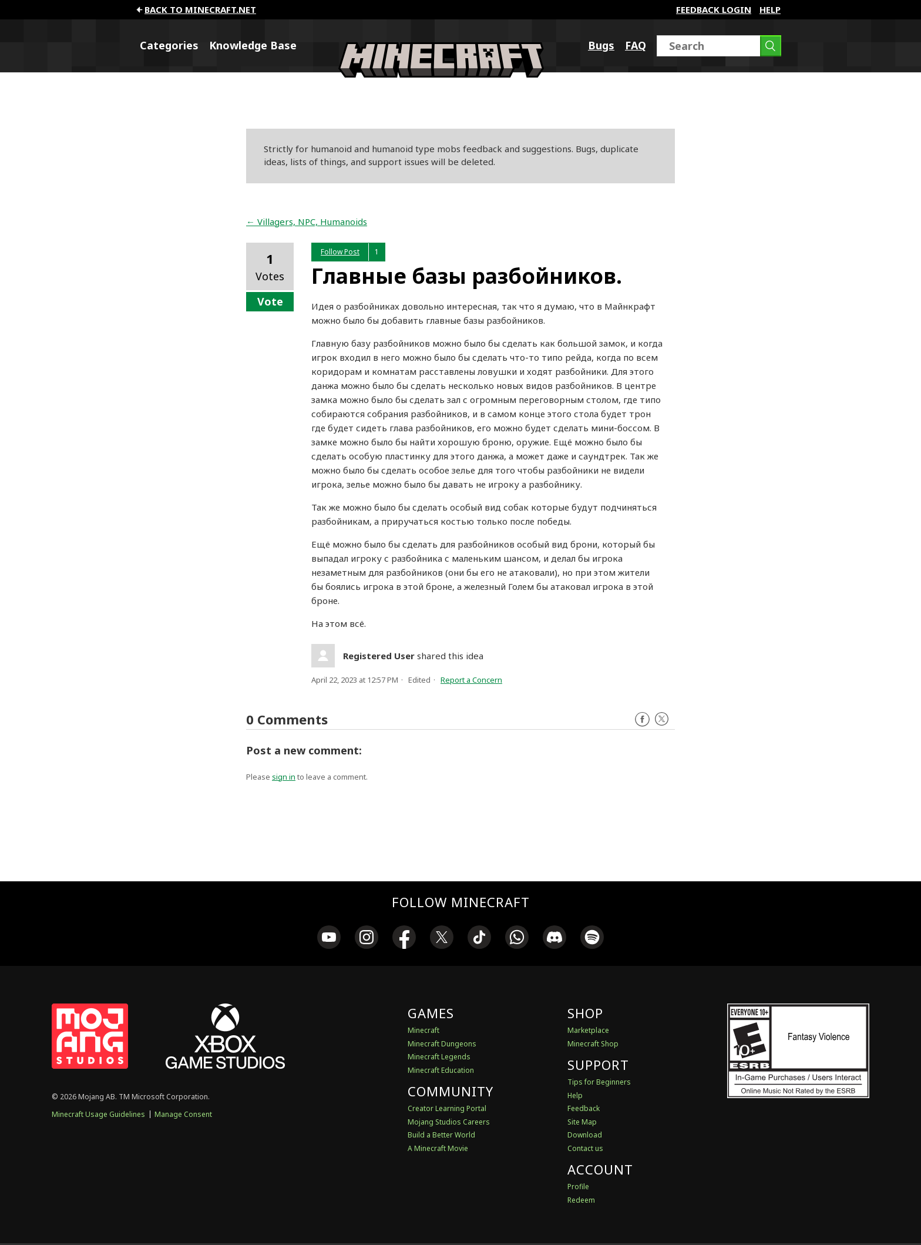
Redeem (581, 1200)
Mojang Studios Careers (449, 1122)
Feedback (583, 1108)
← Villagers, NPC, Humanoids (306, 221)
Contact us (585, 1148)
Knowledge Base (253, 45)
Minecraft (423, 1030)
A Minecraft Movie (438, 1148)
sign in (283, 776)
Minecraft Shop (593, 1044)
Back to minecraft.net (195, 9)
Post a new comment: (304, 750)
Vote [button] (270, 301)
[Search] (719, 45)
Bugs (601, 45)
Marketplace (588, 1030)
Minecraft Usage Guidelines (98, 1114)
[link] (329, 938)
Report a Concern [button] (471, 679)
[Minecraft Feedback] (441, 74)
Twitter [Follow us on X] (661, 719)
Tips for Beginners (599, 1082)
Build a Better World (441, 1135)
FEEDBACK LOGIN (713, 9)
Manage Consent (183, 1114)
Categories (169, 45)
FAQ (635, 45)
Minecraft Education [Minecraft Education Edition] (441, 1070)
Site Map (582, 1122)
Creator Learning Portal (447, 1108)
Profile (578, 1187)
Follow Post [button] (340, 252)
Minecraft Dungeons (442, 1044)
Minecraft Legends (439, 1057)
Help (770, 9)
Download (584, 1135)
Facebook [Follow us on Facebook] (642, 719)
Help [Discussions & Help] (575, 1095)
